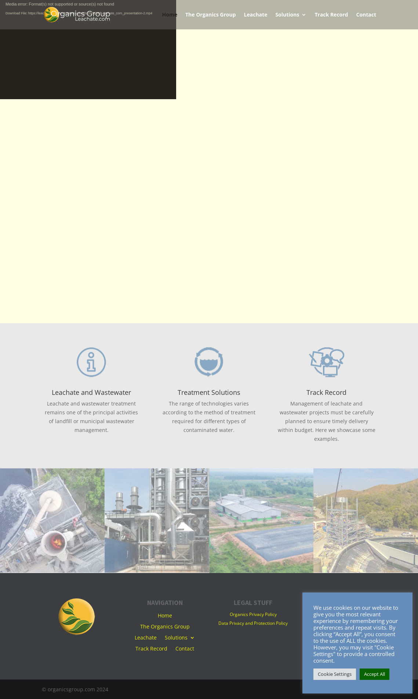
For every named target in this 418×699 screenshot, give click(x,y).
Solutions (287, 15)
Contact (366, 15)
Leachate (256, 15)
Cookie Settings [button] (335, 674)
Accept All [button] (374, 674)
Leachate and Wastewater (91, 392)
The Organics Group (210, 15)
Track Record (331, 15)
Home (169, 15)
